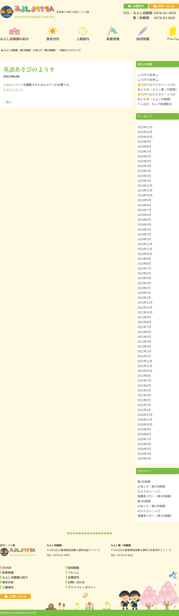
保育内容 (8, 582)
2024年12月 (145, 185)
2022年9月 (144, 317)
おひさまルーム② (148, 511)
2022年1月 (144, 356)
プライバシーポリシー (82, 587)
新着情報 (8, 572)
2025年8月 (144, 146)
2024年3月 (144, 229)
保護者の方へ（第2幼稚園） (155, 516)
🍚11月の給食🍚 (148, 75)
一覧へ (7, 102)
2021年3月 (144, 400)
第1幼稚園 (143, 482)
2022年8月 (144, 322)
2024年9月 (144, 200)
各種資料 (138, 6)
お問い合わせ (166, 6)
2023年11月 (144, 249)
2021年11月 (144, 366)
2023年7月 (144, 268)
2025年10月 (145, 137)
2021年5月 (144, 390)
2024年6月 (144, 215)
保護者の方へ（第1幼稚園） (155, 496)
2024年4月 (144, 224)
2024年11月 (144, 190)
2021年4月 (144, 395)
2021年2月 (144, 405)
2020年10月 (145, 424)
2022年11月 (144, 307)
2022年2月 (144, 351)
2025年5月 (144, 161)
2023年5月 (144, 278)
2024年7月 (144, 210)
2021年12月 (144, 361)
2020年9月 (144, 429)
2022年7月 (144, 327)
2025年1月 (144, 181)
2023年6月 (144, 273)
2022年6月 (144, 332)
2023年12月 (144, 244)
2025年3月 (144, 171)
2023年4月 (144, 283)
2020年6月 (144, 444)
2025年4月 (144, 166)
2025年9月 (144, 142)
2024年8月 (144, 205)
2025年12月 (145, 127)
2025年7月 (144, 151)
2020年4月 (144, 454)
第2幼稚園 (143, 501)
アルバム (73, 572)
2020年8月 (144, 434)
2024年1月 (144, 239)
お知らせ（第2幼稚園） (152, 506)
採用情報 (73, 568)
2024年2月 (144, 234)
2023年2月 (144, 293)
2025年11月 (144, 132)
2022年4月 (144, 341)
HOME (7, 568)
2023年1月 (144, 298)
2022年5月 (144, 337)
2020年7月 (144, 439)
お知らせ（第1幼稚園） (152, 486)
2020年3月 (144, 458)
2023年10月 (144, 254)
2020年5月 (144, 449)
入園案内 (8, 587)
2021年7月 (144, 380)
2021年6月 (144, 385)
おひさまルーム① (148, 491)
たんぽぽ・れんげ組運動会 (154, 104)
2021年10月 (144, 371)
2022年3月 (144, 346)
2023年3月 (144, 288)
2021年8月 (144, 376)
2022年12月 (145, 302)
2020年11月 (144, 419)
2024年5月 (144, 220)
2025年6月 (144, 156)
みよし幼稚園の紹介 (15, 577)
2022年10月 (145, 312)
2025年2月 (144, 176)
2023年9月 (144, 259)
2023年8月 (144, 263)
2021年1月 (144, 410)
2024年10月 (145, 195)
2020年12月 (145, 415)
